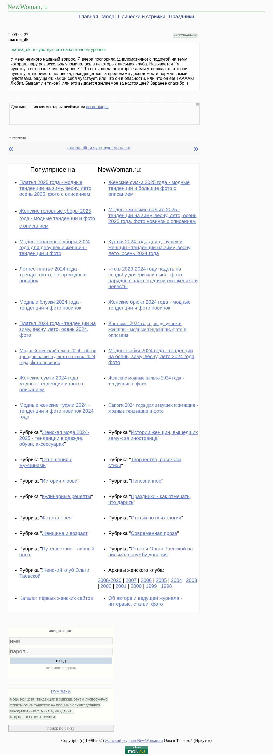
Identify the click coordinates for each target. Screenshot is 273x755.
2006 (146, 580)
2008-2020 (109, 580)
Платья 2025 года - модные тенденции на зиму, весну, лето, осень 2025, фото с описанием (56, 188)
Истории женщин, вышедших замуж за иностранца (153, 435)
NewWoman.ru (27, 6)
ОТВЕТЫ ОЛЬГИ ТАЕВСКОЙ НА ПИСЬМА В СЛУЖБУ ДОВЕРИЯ (55, 705)
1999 (151, 586)
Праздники (181, 16)
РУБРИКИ (61, 692)
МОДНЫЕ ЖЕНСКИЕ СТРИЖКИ (32, 717)
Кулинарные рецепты (66, 496)
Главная (88, 16)
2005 (161, 580)
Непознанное (146, 481)
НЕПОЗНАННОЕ (185, 35)
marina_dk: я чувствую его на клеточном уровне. (102, 148)
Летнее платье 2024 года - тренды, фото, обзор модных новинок (52, 274)
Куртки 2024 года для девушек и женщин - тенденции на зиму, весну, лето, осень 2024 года (149, 247)
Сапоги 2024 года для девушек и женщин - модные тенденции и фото (153, 408)
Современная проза (154, 533)
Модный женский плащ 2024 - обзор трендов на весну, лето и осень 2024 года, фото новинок (58, 356)
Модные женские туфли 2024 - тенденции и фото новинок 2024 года (56, 411)
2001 (121, 586)
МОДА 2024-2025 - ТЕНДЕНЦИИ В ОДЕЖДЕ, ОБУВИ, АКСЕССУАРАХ (58, 699)
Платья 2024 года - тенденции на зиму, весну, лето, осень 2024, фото (57, 329)
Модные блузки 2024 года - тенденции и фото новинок (50, 305)
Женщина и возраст (65, 533)
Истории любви (60, 481)
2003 (191, 580)
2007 (131, 580)
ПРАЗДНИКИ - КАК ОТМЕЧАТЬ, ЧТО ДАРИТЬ (42, 711)
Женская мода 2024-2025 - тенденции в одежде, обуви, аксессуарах (54, 438)
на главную (17, 138)
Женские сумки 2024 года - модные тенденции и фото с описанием (52, 383)
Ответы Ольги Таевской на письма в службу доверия (150, 551)
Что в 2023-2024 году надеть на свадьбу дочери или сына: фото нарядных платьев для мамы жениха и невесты (153, 277)
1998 (166, 586)
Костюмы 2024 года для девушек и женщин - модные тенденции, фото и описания (147, 329)
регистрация (97, 106)
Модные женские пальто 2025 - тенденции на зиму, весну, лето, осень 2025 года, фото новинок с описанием (152, 215)
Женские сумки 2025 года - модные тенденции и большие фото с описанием (149, 188)
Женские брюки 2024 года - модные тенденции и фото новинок (149, 305)
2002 (105, 586)
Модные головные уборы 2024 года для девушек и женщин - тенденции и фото (54, 247)
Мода (108, 16)
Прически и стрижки (141, 16)
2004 (176, 580)
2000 (136, 586)
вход (61, 660)
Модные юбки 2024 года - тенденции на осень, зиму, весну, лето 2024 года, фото (152, 356)
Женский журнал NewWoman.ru (134, 740)
